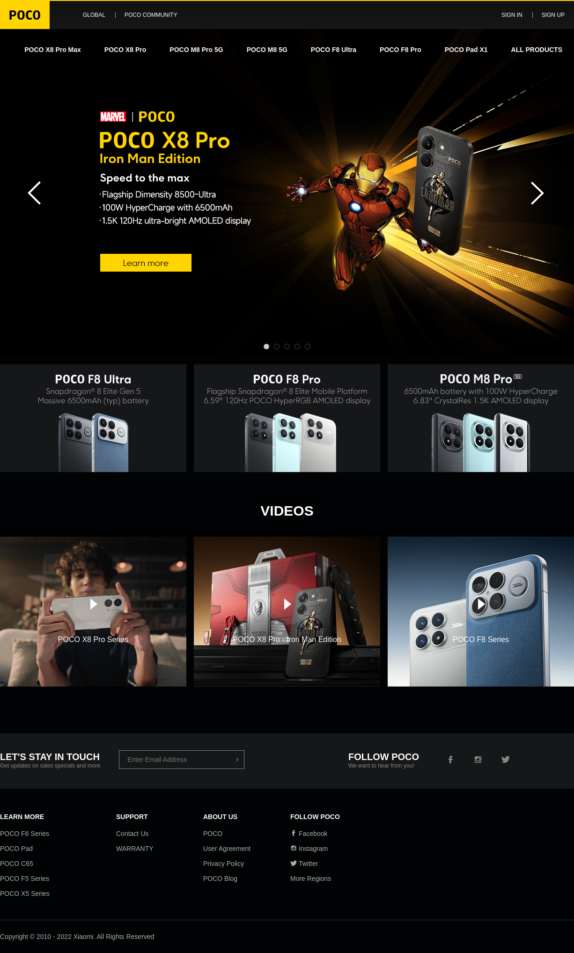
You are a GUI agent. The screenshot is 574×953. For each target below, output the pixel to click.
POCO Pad (16, 848)
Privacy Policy (223, 863)
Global (94, 15)
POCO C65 (16, 863)
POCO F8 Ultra (333, 49)
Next (541, 193)
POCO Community (151, 15)
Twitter (304, 863)
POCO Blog (220, 878)
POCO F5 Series (24, 878)
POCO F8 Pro (400, 49)
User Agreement (226, 848)
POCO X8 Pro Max (52, 49)
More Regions (310, 878)
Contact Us (132, 833)
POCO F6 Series (24, 833)
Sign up (553, 15)
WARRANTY (135, 848)
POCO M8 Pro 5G (196, 49)
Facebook (308, 833)
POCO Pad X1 (466, 49)
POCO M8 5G (267, 49)
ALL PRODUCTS (536, 49)
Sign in (511, 15)
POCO (212, 833)
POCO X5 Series (25, 893)
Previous (33, 193)
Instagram (309, 848)
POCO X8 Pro (125, 49)
